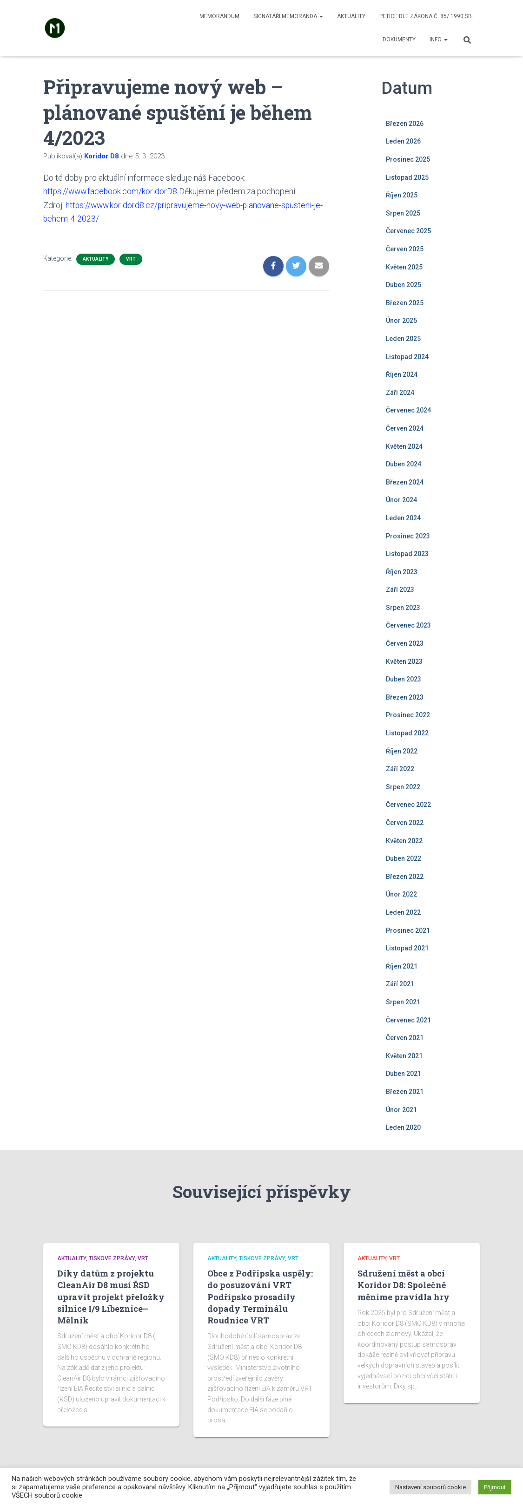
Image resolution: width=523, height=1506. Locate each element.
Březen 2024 (405, 482)
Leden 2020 (403, 1127)
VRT (131, 258)
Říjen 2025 (401, 195)
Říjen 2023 (401, 572)
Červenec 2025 (408, 231)
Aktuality (351, 16)
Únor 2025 (401, 320)
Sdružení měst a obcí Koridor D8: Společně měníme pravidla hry (403, 1285)
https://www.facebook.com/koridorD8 (111, 191)
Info (439, 39)
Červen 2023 (405, 643)
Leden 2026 (403, 141)
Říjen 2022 (401, 751)
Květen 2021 (404, 1056)
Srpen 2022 (403, 787)
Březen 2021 (405, 1091)
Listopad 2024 (407, 356)
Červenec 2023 (408, 625)
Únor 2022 (401, 894)
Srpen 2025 (403, 213)
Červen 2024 (405, 428)
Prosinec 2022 (408, 715)
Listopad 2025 (407, 177)
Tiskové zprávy (112, 1258)
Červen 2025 (405, 249)
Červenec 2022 (408, 804)
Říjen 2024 (401, 374)
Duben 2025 (403, 284)
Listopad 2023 (407, 553)
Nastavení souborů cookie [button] (430, 1487)
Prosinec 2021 (408, 930)
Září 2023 (400, 589)
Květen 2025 (404, 267)
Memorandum (219, 16)
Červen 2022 (405, 822)
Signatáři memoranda (288, 16)
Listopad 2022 (407, 733)
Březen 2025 (405, 303)
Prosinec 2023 (408, 536)
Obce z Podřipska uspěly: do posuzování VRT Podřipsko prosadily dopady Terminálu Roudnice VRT (260, 1297)
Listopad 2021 (407, 948)
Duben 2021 (403, 1073)
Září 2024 (400, 392)
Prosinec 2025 (408, 159)
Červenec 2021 (408, 1020)
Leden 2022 (403, 912)
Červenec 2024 (408, 410)
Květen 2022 (404, 841)
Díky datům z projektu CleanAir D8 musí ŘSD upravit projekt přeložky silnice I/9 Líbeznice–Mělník (111, 1297)
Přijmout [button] (495, 1487)
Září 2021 (400, 984)
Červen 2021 (405, 1037)
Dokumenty (399, 39)
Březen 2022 (405, 876)
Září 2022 (400, 769)
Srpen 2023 (403, 607)
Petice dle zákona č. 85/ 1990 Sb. (426, 16)
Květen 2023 (404, 661)
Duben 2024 (403, 464)
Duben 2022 (403, 858)
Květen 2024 (404, 446)
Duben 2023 (403, 679)
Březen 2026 (405, 123)
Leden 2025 (403, 338)
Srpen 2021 (403, 1002)
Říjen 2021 (401, 966)
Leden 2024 (403, 518)
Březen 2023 (405, 697)
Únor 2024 (401, 500)
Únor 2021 (401, 1109)
